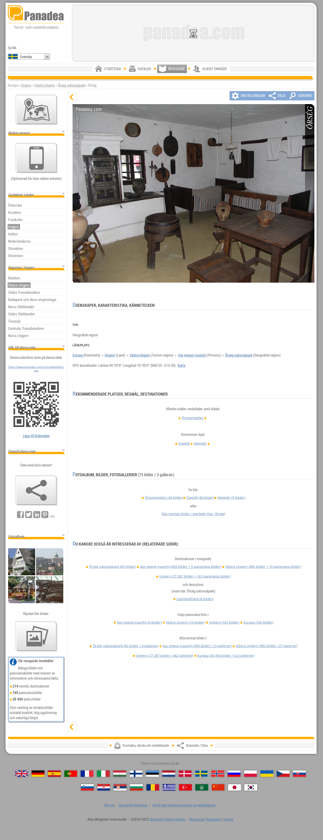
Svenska (26, 56)
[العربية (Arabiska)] (201, 787)
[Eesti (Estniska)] (152, 773)
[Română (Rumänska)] (153, 787)
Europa (78, 355)
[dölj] (72, 97)
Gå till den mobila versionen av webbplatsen (184, 805)
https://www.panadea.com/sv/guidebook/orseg (36, 368)
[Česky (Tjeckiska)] (283, 773)
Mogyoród (196, 819)
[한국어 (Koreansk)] (250, 787)
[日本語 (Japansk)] (234, 787)
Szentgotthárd (194, 599)
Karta (181, 365)
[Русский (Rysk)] (234, 773)
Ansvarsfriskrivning (133, 805)
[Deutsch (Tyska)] (38, 773)
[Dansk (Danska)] (185, 773)
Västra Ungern (44, 85)
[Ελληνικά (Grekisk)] (169, 787)
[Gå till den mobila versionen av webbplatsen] (36, 158)
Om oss (109, 805)
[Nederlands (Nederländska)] (168, 773)
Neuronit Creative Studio (167, 819)
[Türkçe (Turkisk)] (185, 787)
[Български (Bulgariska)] (136, 787)
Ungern (26, 85)
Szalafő (184, 443)
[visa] (72, 726)
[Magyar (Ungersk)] (119, 773)
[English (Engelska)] (21, 773)
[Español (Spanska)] (54, 773)
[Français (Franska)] (87, 773)
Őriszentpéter (192, 418)
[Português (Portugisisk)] (70, 773)
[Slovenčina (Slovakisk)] (299, 773)
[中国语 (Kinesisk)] (218, 787)
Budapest (213, 819)
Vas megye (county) (192, 355)
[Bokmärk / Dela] (36, 490)
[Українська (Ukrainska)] (266, 773)
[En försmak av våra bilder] (36, 636)
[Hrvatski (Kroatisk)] (103, 787)
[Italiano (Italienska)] (103, 773)
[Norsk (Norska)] (217, 773)
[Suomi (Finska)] (136, 773)
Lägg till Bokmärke (36, 435)
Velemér (200, 443)
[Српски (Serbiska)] (120, 787)
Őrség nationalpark (71, 85)
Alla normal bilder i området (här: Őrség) (193, 514)
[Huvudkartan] (36, 110)
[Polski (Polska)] (250, 773)
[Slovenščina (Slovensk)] (87, 787)
